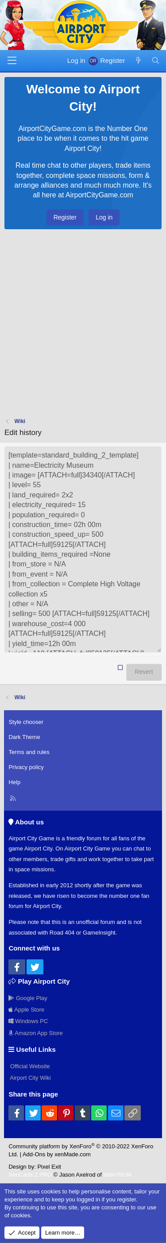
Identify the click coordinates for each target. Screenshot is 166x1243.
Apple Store (26, 1009)
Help (14, 782)
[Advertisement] (83, 325)
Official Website (29, 1066)
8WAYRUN (117, 1174)
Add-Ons (34, 1154)
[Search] (155, 60)
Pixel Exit (49, 1166)
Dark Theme (24, 737)
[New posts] (138, 60)
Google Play (27, 998)
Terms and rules (28, 752)
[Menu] (12, 60)
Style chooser (25, 722)
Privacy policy (25, 767)
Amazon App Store (35, 1033)
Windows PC (28, 1021)
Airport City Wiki (29, 1077)
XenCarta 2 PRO (30, 1174)
